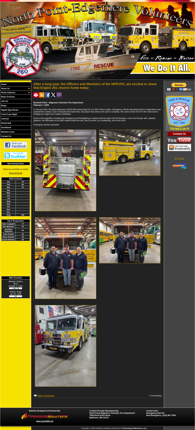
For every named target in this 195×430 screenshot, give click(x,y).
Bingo (3, 105)
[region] (15, 110)
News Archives (7, 97)
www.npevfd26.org (44, 421)
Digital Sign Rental (9, 110)
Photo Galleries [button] (7, 92)
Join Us (4, 101)
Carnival (4, 119)
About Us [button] (5, 88)
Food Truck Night (8, 114)
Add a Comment (45, 395)
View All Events (15, 173)
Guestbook (5, 127)
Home (3, 84)
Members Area (7, 132)
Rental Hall (5, 123)
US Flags (179, 158)
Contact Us (5, 136)
